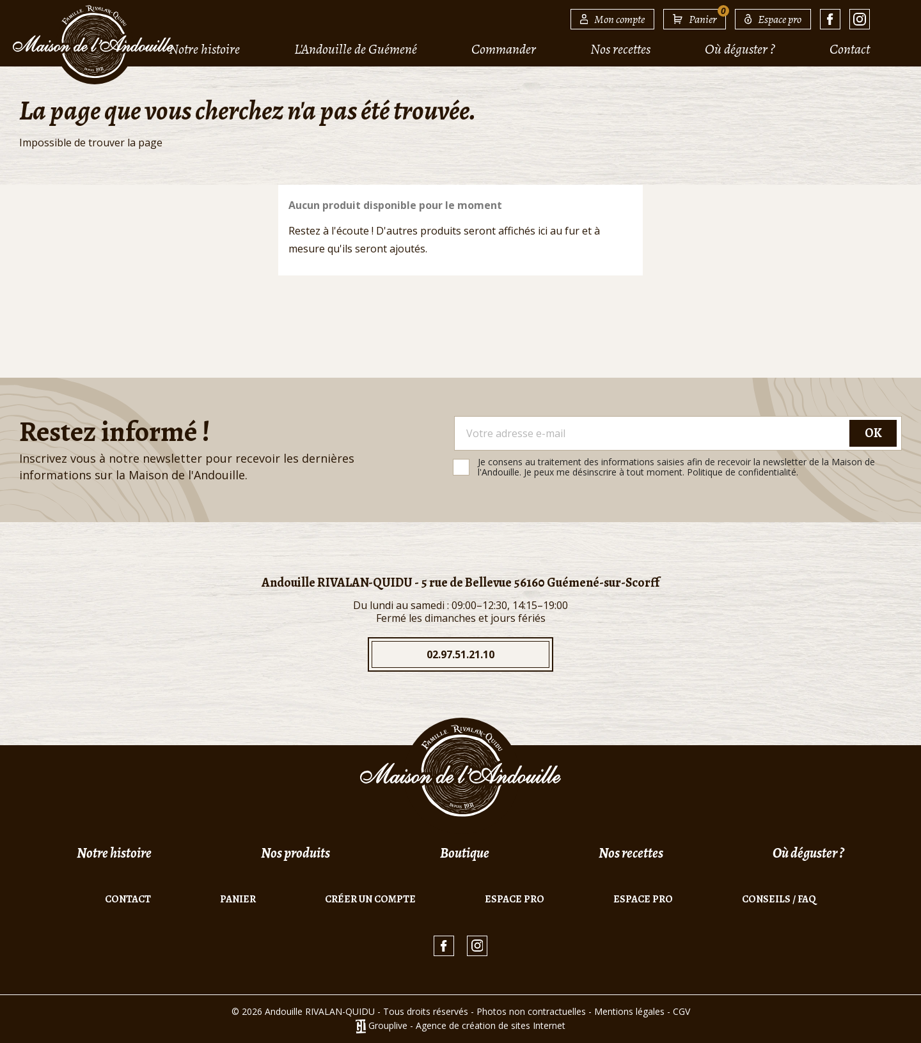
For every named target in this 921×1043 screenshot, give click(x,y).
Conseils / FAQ (779, 899)
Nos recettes (620, 49)
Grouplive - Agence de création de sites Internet (466, 1025)
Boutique (464, 853)
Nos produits (295, 853)
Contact (850, 49)
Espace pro (514, 899)
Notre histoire (204, 49)
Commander (503, 49)
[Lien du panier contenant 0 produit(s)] (694, 19)
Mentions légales (629, 1011)
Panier (238, 899)
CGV (681, 1011)
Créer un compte (370, 899)
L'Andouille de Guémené (355, 49)
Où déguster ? (740, 49)
